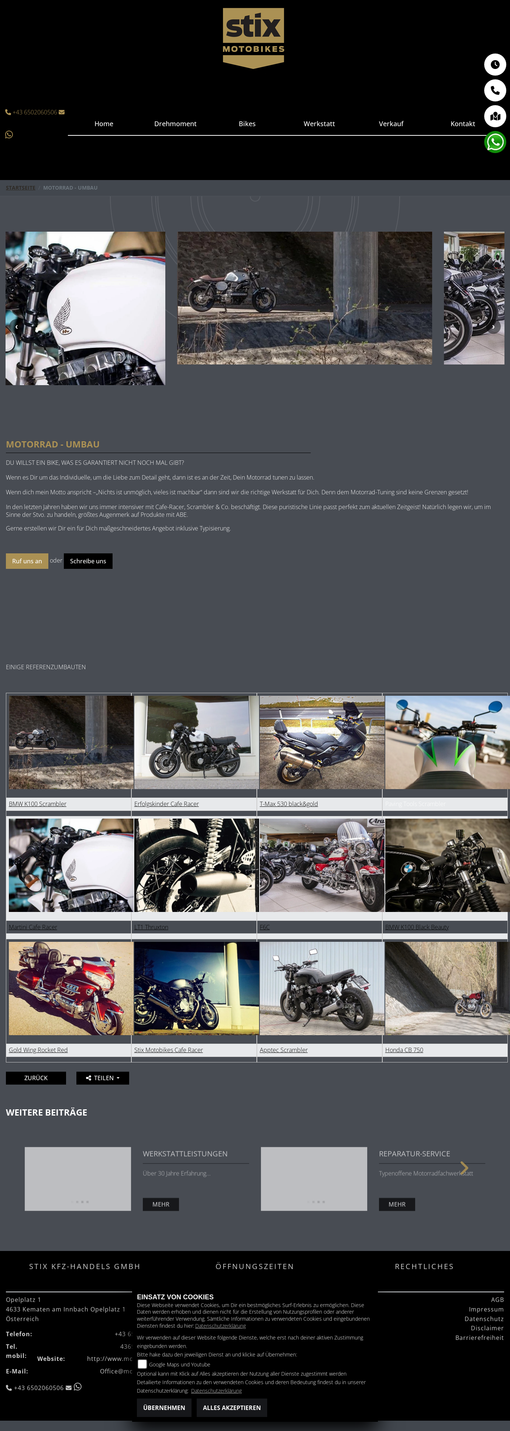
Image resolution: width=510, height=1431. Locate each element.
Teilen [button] (100, 1047)
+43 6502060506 (32, 112)
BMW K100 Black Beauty (417, 896)
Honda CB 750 (404, 1019)
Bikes (247, 123)
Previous (16, 311)
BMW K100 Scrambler (37, 773)
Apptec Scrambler (284, 1019)
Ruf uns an (27, 530)
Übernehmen (164, 1408)
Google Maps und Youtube (179, 1364)
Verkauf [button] (391, 123)
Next (493, 311)
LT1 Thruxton (151, 896)
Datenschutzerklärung (220, 1325)
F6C (265, 896)
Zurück (36, 1047)
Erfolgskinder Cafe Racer (166, 773)
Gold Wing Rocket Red (38, 1019)
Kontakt (462, 123)
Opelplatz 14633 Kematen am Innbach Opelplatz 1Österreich (66, 1278)
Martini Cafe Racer (33, 896)
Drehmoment (176, 123)
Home (103, 123)
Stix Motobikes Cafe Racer (168, 1019)
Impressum (486, 1278)
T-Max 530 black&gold (289, 773)
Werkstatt (319, 123)
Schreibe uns (88, 530)
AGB (497, 1269)
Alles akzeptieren (232, 1408)
